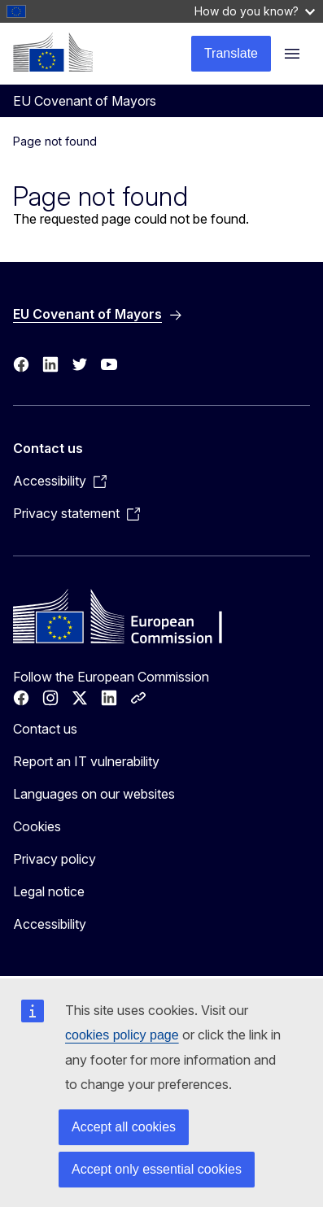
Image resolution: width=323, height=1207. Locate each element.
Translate (231, 53)
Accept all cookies (124, 1127)
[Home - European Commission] (53, 52)
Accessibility (49, 924)
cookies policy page (122, 1035)
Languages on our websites (94, 794)
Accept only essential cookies (157, 1169)
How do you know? (254, 11)
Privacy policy (54, 859)
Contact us (45, 729)
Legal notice (49, 891)
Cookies (37, 826)
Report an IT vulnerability (86, 761)
